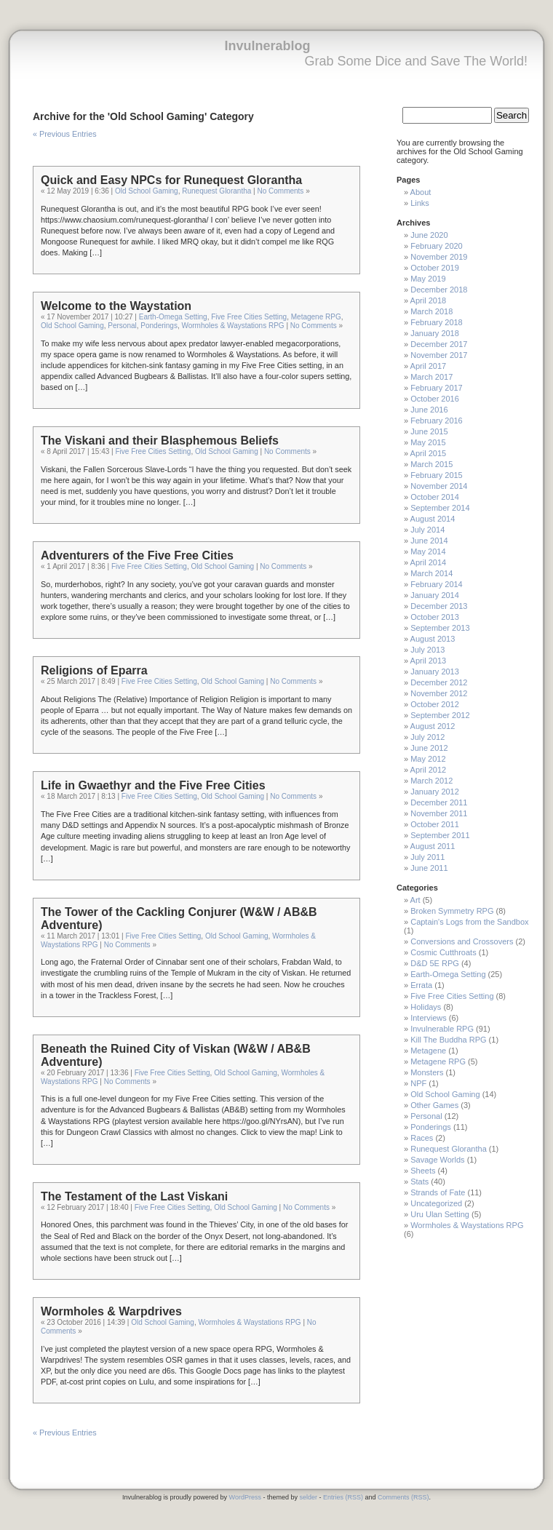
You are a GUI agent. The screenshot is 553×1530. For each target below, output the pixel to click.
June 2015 (428, 431)
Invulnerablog (267, 46)
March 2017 (431, 376)
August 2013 (432, 638)
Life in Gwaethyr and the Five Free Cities (153, 785)
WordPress (245, 1497)
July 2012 (427, 737)
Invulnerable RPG (442, 1028)
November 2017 (438, 355)
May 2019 (427, 278)
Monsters (426, 1072)
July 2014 (427, 529)
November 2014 (438, 486)
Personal (122, 326)
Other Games (434, 1105)
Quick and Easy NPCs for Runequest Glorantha (171, 180)
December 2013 (438, 606)
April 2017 (428, 366)
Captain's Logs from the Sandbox (469, 921)
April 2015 (428, 453)
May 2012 (427, 758)
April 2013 (428, 660)
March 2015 (431, 464)
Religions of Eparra (94, 670)
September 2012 (439, 715)
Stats (419, 1181)
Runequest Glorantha (216, 191)
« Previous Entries (65, 134)
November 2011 (438, 813)
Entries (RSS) (343, 1497)
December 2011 (438, 802)
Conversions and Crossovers (461, 941)
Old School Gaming (146, 191)
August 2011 (432, 846)
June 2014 (428, 540)
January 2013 (434, 671)
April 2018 (428, 300)
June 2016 (428, 409)
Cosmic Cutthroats (443, 952)
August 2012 (432, 726)
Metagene (428, 1050)
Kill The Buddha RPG (448, 1039)
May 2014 (427, 551)
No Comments (280, 191)
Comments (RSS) (403, 1497)
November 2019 (438, 256)
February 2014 (436, 584)
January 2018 (434, 333)
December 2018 (438, 289)
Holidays (425, 1007)
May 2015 (427, 442)
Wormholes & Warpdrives (111, 1311)
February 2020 (436, 246)
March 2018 (431, 311)
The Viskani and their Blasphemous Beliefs (160, 440)
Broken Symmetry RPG (451, 911)
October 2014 (434, 497)
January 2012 (434, 791)
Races (421, 1137)
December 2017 (438, 344)
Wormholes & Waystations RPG (232, 326)
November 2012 (438, 693)
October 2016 (434, 398)
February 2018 (436, 322)
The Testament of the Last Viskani (134, 1196)
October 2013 (434, 617)
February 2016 (436, 420)
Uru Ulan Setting (439, 1214)
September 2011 (439, 835)
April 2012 (428, 769)
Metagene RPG (316, 317)
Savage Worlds (437, 1159)
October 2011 (434, 824)
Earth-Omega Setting (173, 317)
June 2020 (428, 235)
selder (308, 1497)
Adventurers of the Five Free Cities (137, 555)
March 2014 (431, 573)
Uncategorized (436, 1203)
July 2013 (427, 649)
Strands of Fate (437, 1192)
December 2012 (438, 682)
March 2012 (431, 780)
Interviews (428, 1017)
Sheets (422, 1170)
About (420, 192)
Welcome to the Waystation (116, 306)
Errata (421, 985)
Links (419, 203)
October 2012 (434, 704)
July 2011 (427, 857)
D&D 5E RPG (434, 963)
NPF (418, 1083)
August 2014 (432, 518)
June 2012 (428, 748)
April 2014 (428, 562)
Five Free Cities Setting (249, 317)
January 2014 (434, 595)
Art (415, 900)
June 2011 (428, 868)
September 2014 (439, 507)
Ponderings (159, 326)
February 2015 (436, 475)
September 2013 (439, 627)
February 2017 (436, 387)
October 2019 (434, 267)
